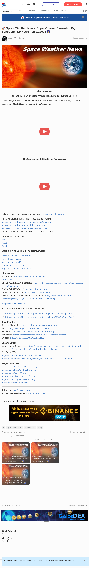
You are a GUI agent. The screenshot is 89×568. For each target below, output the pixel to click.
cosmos (28, 428)
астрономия (17, 428)
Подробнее (44, 521)
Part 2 (4, 243)
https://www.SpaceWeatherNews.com (20, 370)
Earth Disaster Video (12, 259)
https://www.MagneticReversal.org (18, 379)
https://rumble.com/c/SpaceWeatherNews (39, 325)
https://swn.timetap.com (35, 289)
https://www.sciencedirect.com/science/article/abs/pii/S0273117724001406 (37, 358)
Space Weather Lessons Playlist (17, 256)
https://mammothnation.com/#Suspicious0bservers (27, 222)
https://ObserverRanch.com (37, 292)
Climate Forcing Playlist (13, 265)
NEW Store (7, 279)
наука (9, 428)
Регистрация (72, 4)
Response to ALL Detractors (15, 303)
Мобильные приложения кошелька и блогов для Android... (45, 17)
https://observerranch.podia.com (30, 276)
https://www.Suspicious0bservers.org (20, 367)
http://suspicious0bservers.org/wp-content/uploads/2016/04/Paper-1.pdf (40, 313)
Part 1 (4, 239)
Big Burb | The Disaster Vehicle (17, 268)
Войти (51, 4)
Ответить (74, 432)
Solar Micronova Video (13, 262)
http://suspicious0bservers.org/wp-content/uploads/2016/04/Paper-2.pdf (40, 317)
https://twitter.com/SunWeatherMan (27, 338)
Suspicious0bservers (22, 390)
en (22, 38)
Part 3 (4, 246)
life (34, 428)
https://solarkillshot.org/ (54, 214)
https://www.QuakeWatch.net (16, 373)
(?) (84, 11)
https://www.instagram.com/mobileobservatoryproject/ (40, 334)
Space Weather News (36, 393)
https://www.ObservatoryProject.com (20, 376)
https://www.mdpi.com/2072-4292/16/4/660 (22, 355)
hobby (40, 428)
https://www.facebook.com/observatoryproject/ (35, 331)
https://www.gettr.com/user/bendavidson (29, 328)
